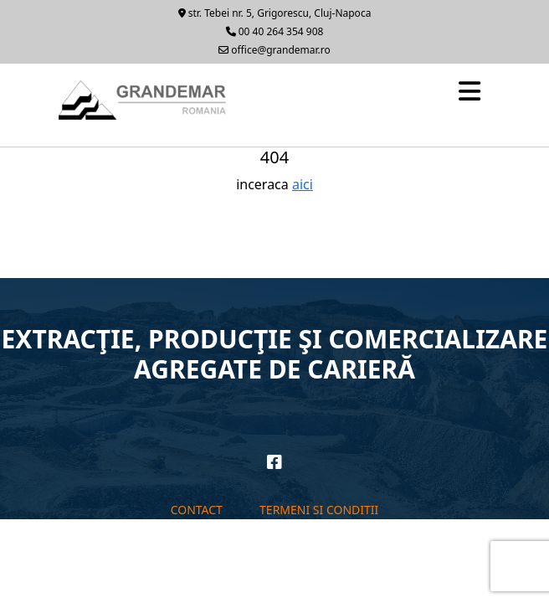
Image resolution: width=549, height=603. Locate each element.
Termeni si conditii (318, 510)
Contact (197, 510)
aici (302, 184)
